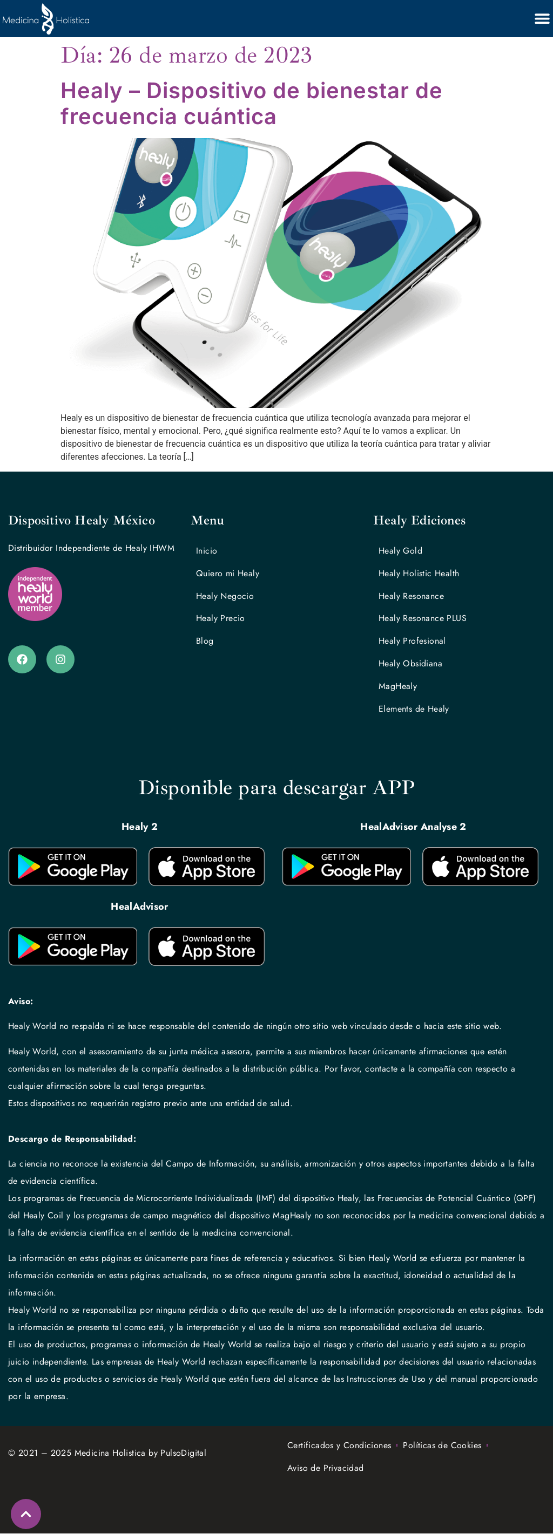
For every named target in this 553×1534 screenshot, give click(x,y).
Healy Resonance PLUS (423, 618)
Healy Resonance (411, 596)
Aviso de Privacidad (325, 1468)
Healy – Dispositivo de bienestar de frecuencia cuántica (251, 103)
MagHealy (398, 686)
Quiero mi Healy (227, 573)
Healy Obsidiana (410, 664)
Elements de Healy (414, 709)
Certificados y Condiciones (339, 1446)
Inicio (206, 550)
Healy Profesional (412, 641)
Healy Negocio (225, 596)
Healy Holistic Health (419, 573)
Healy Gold (400, 550)
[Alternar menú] (542, 18)
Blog (205, 641)
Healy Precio (220, 618)
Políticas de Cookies (442, 1446)
